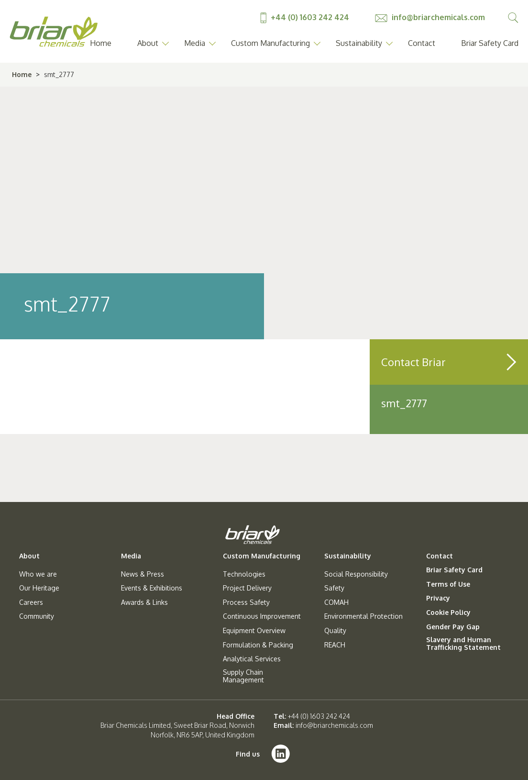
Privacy (438, 598)
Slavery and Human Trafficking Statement (463, 643)
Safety (334, 588)
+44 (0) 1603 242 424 (305, 17)
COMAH (336, 602)
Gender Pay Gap (453, 627)
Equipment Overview (254, 631)
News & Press (142, 574)
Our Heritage (39, 588)
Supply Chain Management (243, 676)
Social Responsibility (356, 574)
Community (36, 616)
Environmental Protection (363, 616)
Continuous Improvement (262, 616)
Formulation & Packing (258, 645)
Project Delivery (247, 588)
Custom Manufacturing (270, 43)
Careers (31, 602)
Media (194, 43)
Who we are (38, 574)
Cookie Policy (448, 612)
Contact (421, 43)
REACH (334, 645)
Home (100, 43)
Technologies (244, 574)
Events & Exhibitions (151, 588)
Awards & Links (144, 602)
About (147, 43)
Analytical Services (252, 659)
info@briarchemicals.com (430, 17)
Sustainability (359, 43)
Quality (335, 631)
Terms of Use (448, 584)
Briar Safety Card (489, 43)
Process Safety (246, 602)
